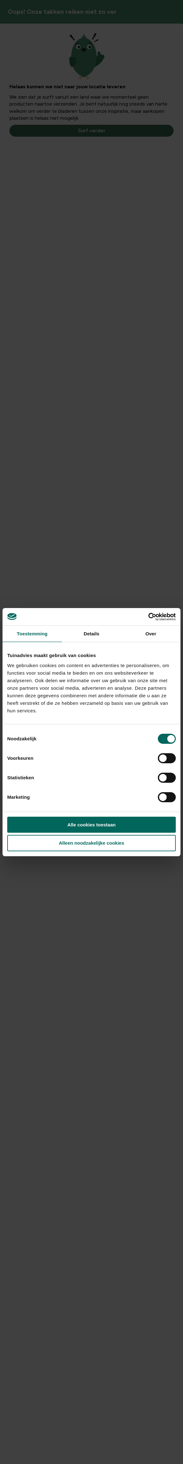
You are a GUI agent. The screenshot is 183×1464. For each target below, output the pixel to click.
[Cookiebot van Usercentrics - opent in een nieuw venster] (148, 617)
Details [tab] (91, 633)
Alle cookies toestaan (91, 824)
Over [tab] (150, 633)
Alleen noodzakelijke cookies (91, 843)
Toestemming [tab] (32, 633)
